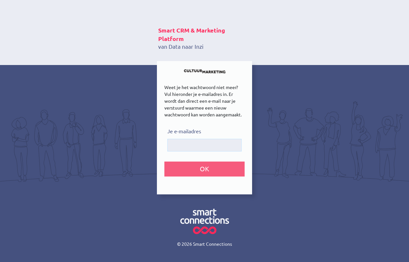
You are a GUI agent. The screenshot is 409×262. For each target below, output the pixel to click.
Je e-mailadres (184, 131)
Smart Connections (212, 244)
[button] (204, 169)
